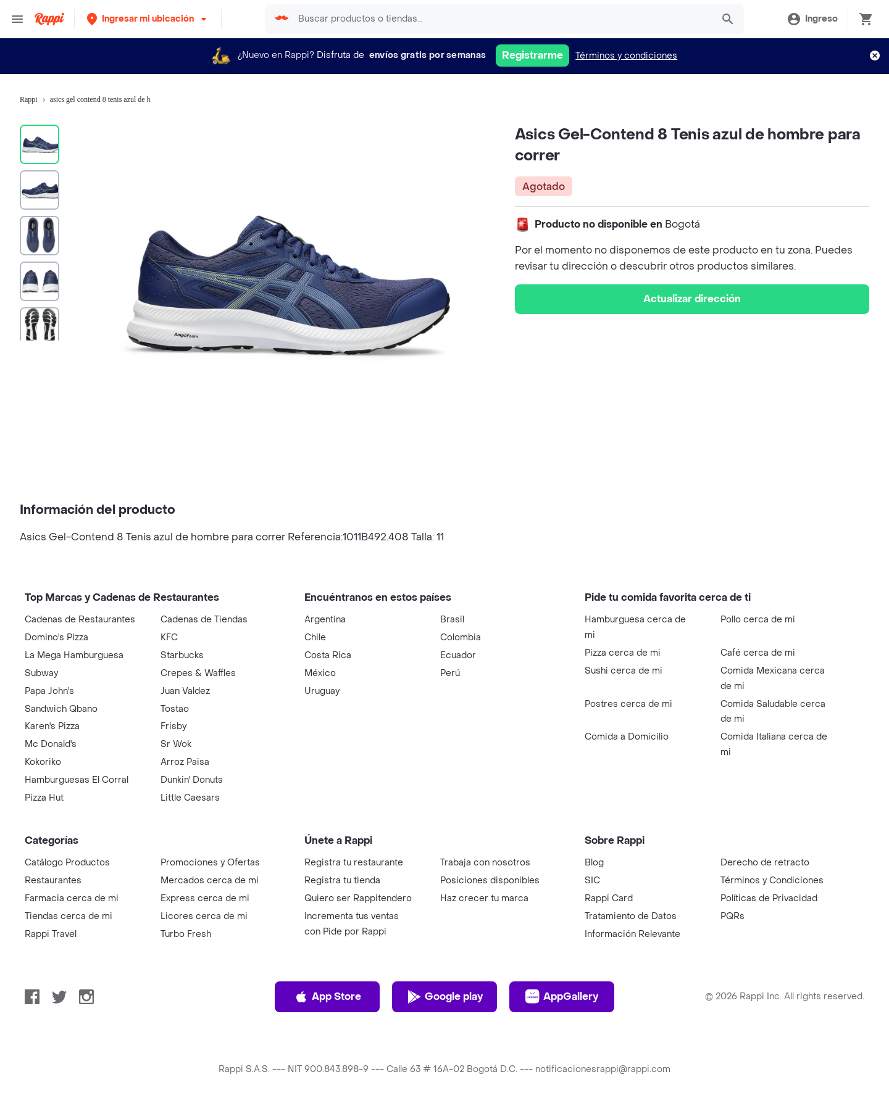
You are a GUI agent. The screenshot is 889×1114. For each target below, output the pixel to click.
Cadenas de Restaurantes (80, 619)
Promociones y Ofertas (210, 863)
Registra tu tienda (342, 880)
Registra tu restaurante (353, 863)
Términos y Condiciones (772, 880)
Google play (445, 996)
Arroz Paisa (185, 762)
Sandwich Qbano (61, 709)
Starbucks (182, 655)
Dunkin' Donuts (192, 780)
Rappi (29, 99)
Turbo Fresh (186, 934)
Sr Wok (176, 744)
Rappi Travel (51, 934)
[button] (148, 18)
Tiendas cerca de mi (68, 916)
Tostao (175, 709)
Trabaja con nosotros (485, 863)
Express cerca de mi (205, 898)
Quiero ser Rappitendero (358, 898)
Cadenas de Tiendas (204, 619)
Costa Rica (327, 655)
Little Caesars (190, 798)
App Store (327, 996)
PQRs (732, 916)
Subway (41, 673)
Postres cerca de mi (628, 704)
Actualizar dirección (692, 298)
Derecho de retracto (764, 863)
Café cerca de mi (757, 653)
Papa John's (49, 691)
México (320, 673)
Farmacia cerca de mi (72, 898)
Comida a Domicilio (627, 737)
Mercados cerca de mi (210, 880)
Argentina (325, 619)
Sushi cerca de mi (623, 671)
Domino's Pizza (56, 637)
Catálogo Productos (67, 863)
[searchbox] (501, 19)
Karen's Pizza (52, 726)
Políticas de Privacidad (768, 898)
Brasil (452, 619)
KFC (169, 637)
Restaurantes (53, 880)
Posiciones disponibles (490, 880)
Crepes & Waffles (198, 673)
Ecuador (458, 655)
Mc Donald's (51, 744)
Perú (450, 673)
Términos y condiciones (626, 56)
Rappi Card (609, 898)
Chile (315, 637)
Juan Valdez (185, 691)
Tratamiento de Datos (631, 916)
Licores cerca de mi (204, 916)
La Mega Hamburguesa (74, 655)
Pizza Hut (44, 798)
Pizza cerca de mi (623, 653)
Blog (594, 863)
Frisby (173, 726)
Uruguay (322, 691)
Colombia (460, 637)
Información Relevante (632, 934)
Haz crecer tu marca (484, 898)
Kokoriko (43, 762)
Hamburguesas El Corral (76, 780)
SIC (592, 880)
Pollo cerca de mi (757, 619)
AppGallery (561, 996)
